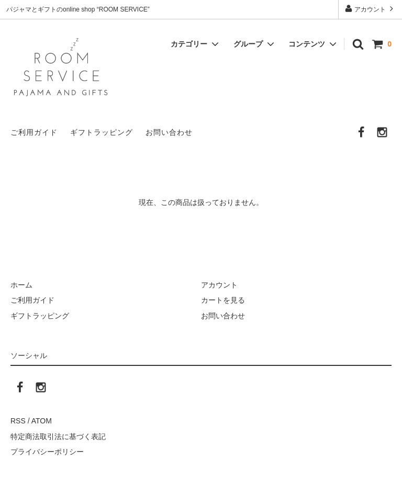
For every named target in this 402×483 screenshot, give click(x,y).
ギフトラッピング (101, 132)
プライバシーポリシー (47, 451)
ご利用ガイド (34, 132)
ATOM (41, 421)
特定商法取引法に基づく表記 (58, 436)
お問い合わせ (169, 132)
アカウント (370, 8)
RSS (18, 421)
